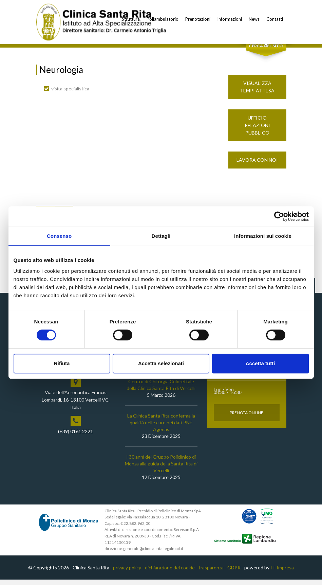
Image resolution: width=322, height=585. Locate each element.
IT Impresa (282, 572)
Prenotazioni (197, 19)
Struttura (131, 19)
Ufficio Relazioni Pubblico (257, 130)
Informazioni (229, 19)
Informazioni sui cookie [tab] (262, 236)
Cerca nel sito (266, 51)
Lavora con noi (257, 165)
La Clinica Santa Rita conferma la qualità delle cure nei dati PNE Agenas (161, 427)
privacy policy (127, 572)
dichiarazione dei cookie (170, 572)
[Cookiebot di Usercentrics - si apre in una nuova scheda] (279, 216)
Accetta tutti (260, 363)
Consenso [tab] (59, 236)
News (254, 19)
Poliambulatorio (162, 19)
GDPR (234, 572)
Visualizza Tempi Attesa (257, 92)
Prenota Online (246, 417)
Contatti (274, 19)
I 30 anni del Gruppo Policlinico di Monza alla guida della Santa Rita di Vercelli (161, 468)
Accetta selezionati (161, 363)
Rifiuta (62, 363)
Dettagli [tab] (161, 236)
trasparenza (211, 572)
